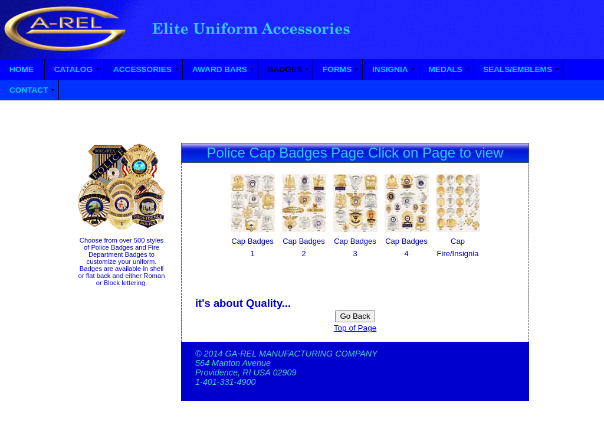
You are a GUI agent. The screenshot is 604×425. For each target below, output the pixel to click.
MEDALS (445, 69)
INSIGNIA (390, 69)
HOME (21, 69)
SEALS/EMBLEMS (517, 69)
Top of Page (355, 327)
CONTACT (28, 90)
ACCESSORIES (142, 69)
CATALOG (73, 69)
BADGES (285, 69)
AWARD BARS (219, 69)
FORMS (337, 69)
